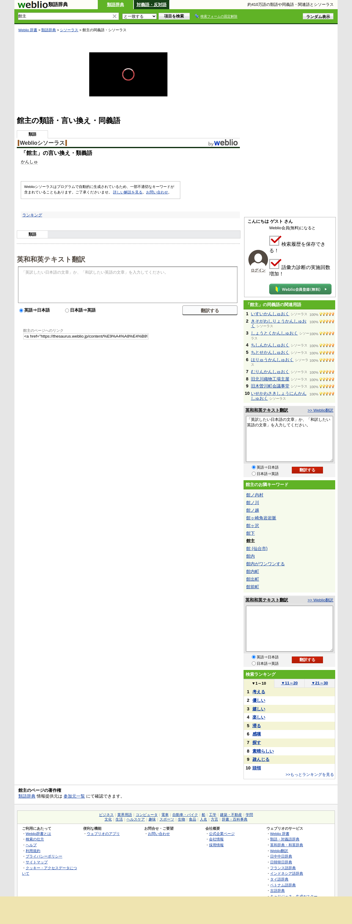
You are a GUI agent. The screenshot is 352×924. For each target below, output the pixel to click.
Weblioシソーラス (42, 143)
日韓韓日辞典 (281, 862)
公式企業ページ (222, 834)
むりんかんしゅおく (270, 371)
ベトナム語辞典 (283, 885)
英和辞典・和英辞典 (286, 845)
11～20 (289, 683)
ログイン (258, 270)
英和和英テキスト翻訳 (51, 259)
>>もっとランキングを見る (310, 774)
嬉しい (258, 708)
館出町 (252, 579)
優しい (258, 700)
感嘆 (256, 733)
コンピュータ (147, 815)
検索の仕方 (35, 839)
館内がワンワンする (265, 563)
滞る (256, 725)
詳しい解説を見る (127, 192)
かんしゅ (29, 161)
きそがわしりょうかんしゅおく (278, 323)
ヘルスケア (136, 819)
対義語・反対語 (152, 4)
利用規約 (33, 851)
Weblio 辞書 (27, 30)
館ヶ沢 (252, 525)
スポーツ (167, 819)
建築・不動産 (231, 815)
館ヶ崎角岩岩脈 (261, 517)
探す (256, 742)
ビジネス (106, 815)
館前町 (252, 586)
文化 (108, 819)
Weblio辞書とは (38, 834)
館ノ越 (252, 510)
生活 (119, 819)
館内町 (252, 571)
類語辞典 (115, 4)
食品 (192, 819)
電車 (165, 815)
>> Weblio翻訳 (320, 410)
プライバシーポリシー (44, 856)
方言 (214, 819)
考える (258, 691)
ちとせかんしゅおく (270, 352)
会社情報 (216, 839)
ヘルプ (31, 845)
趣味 (152, 819)
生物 (181, 819)
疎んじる (261, 759)
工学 (212, 815)
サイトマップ (37, 862)
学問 (249, 815)
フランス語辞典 (283, 868)
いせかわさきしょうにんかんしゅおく (278, 396)
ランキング (32, 215)
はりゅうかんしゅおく (272, 359)
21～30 (319, 683)
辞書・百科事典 (235, 819)
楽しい (258, 717)
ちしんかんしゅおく (270, 344)
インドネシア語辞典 (286, 873)
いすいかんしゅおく (270, 313)
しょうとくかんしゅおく (274, 333)
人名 (203, 819)
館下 (250, 533)
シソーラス (69, 30)
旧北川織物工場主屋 (270, 378)
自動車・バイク (185, 815)
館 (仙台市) (256, 548)
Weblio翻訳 (279, 851)
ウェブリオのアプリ (103, 834)
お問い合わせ (157, 192)
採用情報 (216, 845)
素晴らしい (263, 751)
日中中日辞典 (281, 856)
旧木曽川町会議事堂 (270, 385)
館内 (250, 556)
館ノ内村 (254, 494)
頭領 (256, 767)
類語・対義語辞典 (284, 839)
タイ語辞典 (279, 879)
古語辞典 (277, 890)
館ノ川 (252, 502)
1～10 (258, 683)
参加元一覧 (74, 796)
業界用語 (124, 815)
